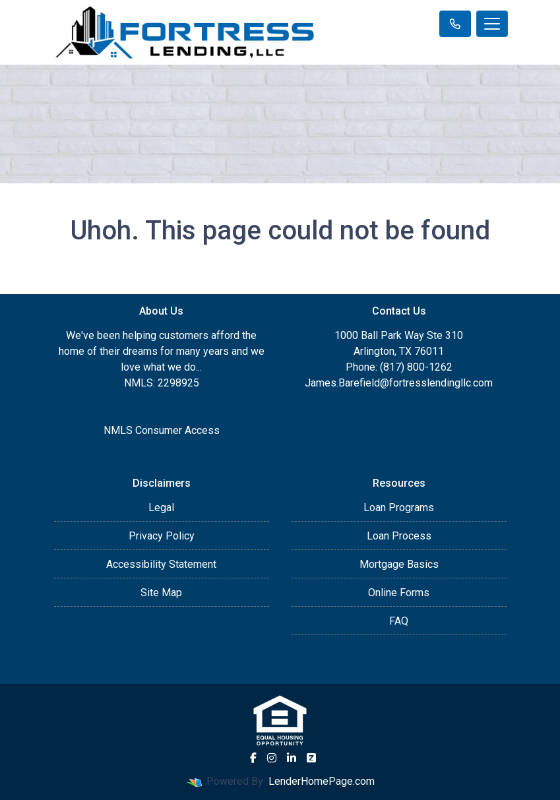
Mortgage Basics (399, 564)
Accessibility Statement (161, 564)
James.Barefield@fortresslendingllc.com (399, 383)
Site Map (161, 592)
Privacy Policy (162, 536)
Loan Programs (398, 507)
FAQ (398, 621)
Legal (161, 507)
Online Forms (398, 592)
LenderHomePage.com (321, 781)
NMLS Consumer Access (162, 430)
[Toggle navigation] (492, 24)
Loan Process (399, 536)
